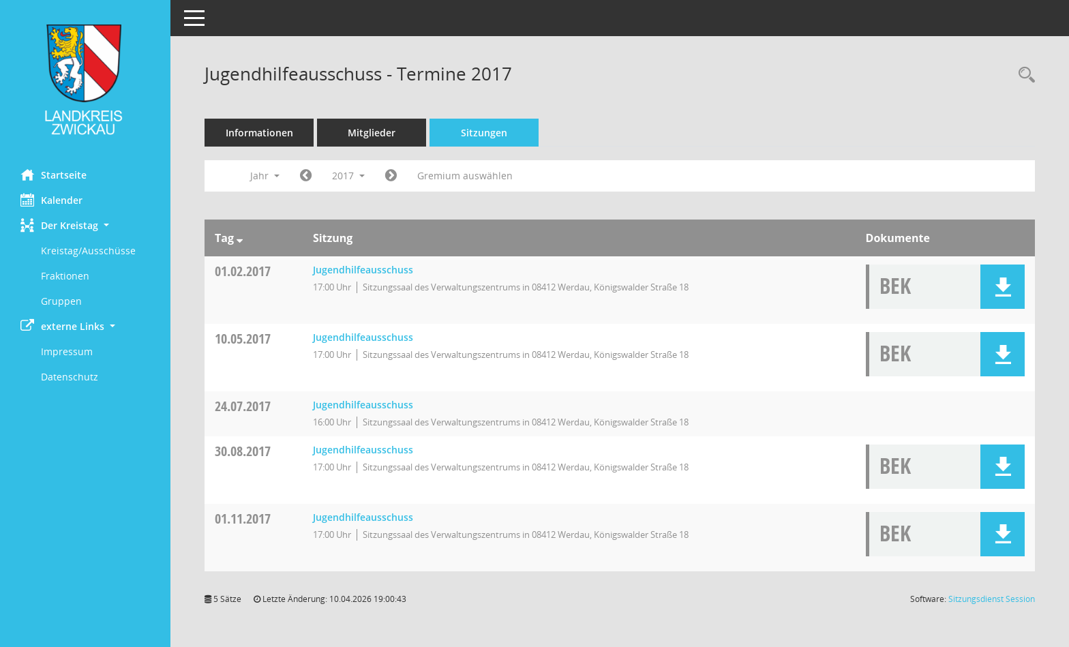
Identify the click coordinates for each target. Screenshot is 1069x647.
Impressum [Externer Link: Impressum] (67, 351)
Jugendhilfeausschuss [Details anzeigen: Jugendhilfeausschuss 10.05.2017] (363, 337)
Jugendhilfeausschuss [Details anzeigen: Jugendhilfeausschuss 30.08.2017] (363, 449)
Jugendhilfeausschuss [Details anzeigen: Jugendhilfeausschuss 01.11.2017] (363, 517)
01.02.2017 (243, 271)
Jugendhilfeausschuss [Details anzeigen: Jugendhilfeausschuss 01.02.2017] (363, 269)
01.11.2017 (243, 518)
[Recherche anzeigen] (1023, 75)
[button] (85, 225)
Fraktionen (65, 275)
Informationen (259, 132)
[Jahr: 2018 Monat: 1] (391, 176)
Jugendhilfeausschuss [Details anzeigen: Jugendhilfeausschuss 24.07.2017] (363, 404)
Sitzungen (484, 132)
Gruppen (61, 301)
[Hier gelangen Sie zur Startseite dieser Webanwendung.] (85, 79)
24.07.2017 (243, 406)
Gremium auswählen (465, 175)
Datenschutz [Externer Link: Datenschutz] (69, 376)
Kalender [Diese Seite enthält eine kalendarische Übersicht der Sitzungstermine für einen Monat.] (51, 200)
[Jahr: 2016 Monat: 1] (306, 176)
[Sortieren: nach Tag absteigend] (240, 237)
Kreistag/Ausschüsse (88, 250)
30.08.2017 (243, 451)
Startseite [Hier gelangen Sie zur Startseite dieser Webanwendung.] (53, 174)
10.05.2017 (243, 338)
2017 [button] (348, 175)
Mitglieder (371, 132)
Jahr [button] (265, 175)
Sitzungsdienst (991, 599)
